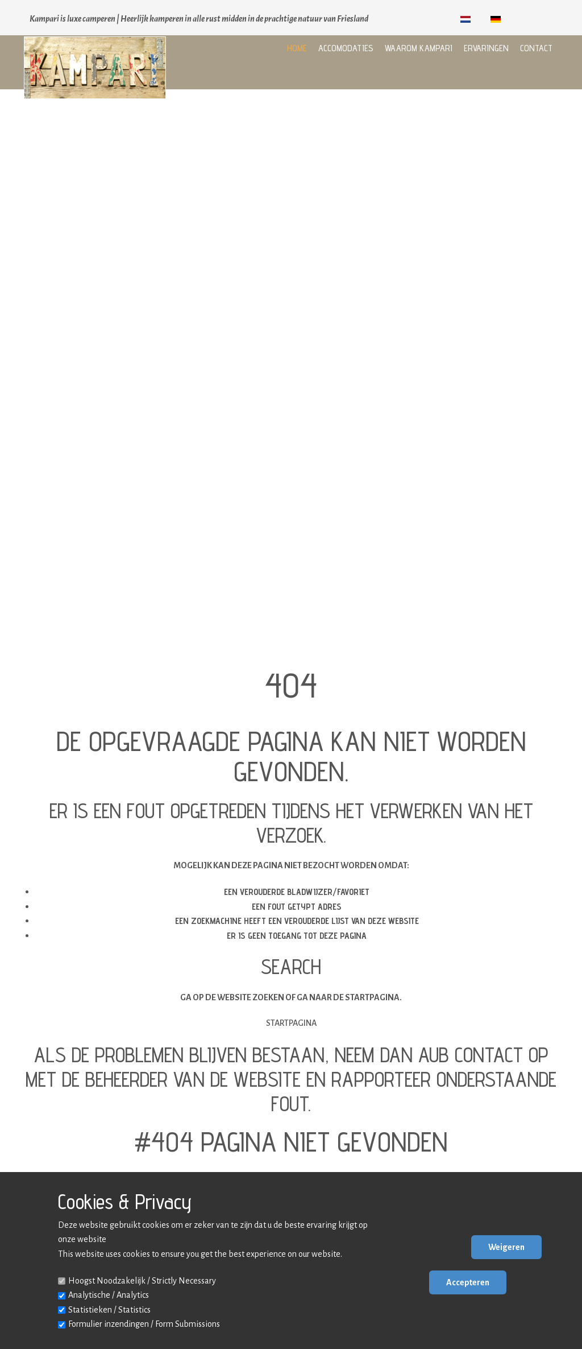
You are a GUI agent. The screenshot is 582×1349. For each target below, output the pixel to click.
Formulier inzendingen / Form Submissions (144, 1324)
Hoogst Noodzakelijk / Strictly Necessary (142, 1280)
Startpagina (291, 1023)
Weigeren (506, 1247)
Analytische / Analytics (108, 1295)
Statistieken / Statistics (109, 1309)
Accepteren (467, 1282)
